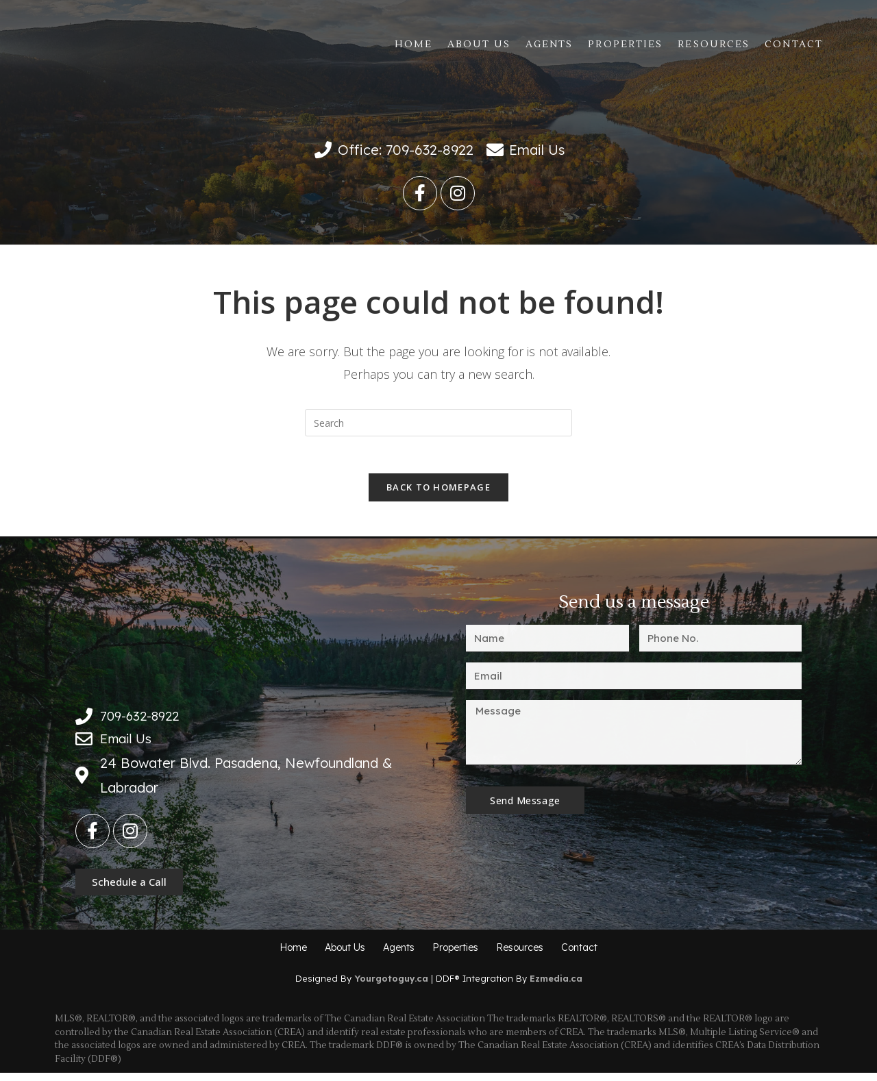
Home (413, 44)
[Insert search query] (438, 422)
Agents (549, 44)
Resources (714, 44)
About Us (478, 44)
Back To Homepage (438, 492)
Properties (625, 44)
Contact (794, 44)
